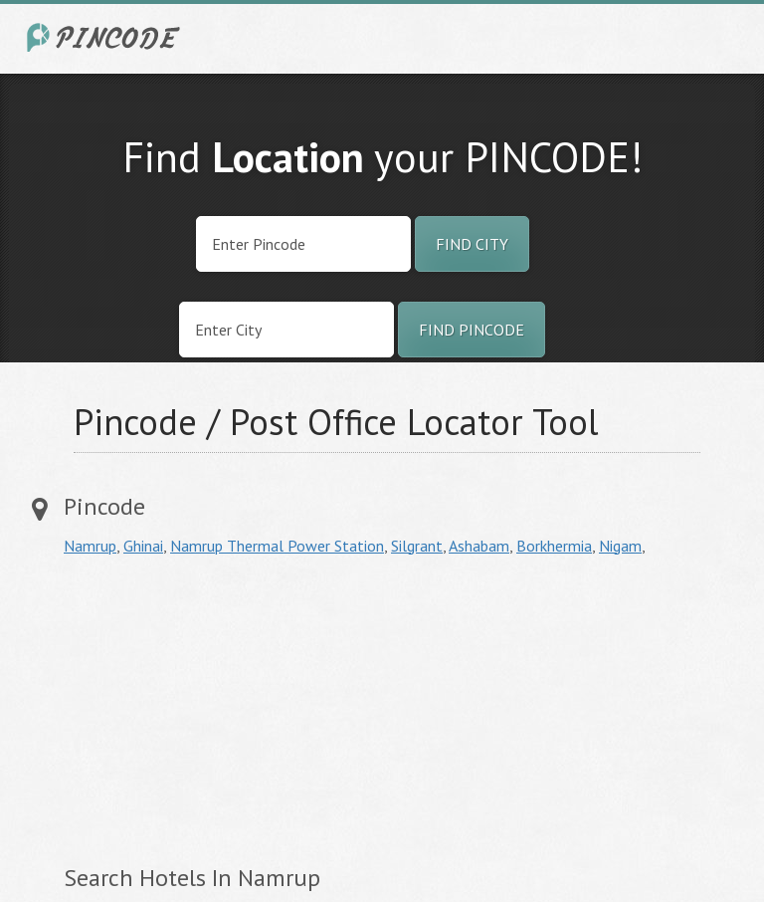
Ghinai (143, 546)
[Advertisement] (231, 709)
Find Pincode (471, 329)
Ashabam (479, 546)
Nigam (620, 546)
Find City (472, 244)
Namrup (90, 546)
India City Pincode (106, 37)
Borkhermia (554, 546)
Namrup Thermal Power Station (277, 546)
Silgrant (417, 546)
